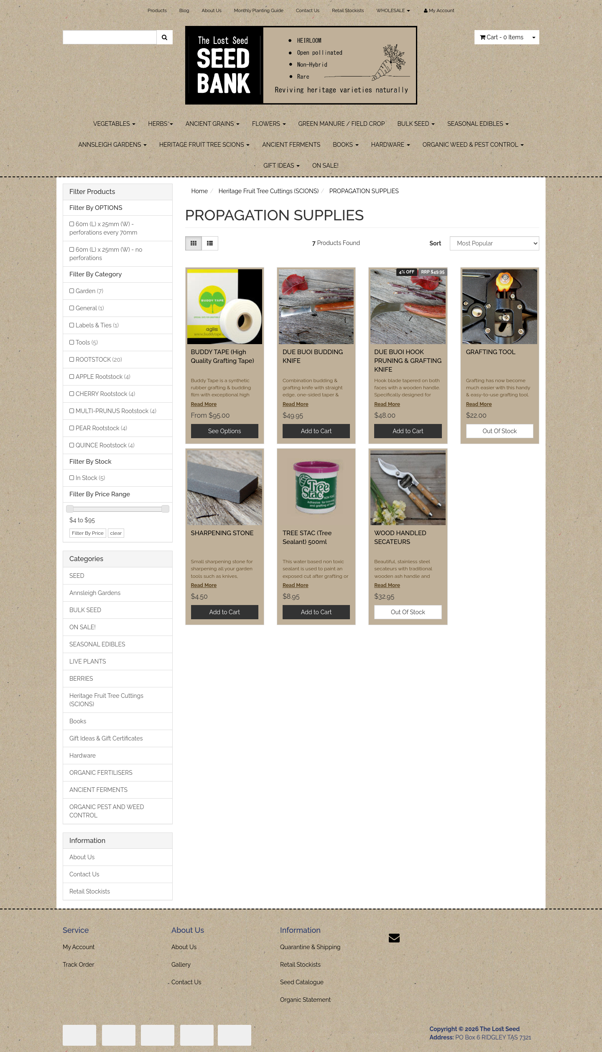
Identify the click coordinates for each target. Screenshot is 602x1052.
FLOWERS (269, 123)
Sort (435, 243)
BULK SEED (416, 123)
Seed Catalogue (302, 982)
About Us (212, 10)
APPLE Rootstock (103, 376)
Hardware (82, 755)
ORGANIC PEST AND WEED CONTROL (106, 811)
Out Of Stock (499, 431)
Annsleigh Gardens (94, 593)
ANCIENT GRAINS (213, 123)
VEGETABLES (114, 123)
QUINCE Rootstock (105, 445)
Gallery (181, 964)
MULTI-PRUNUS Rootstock (116, 411)
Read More (204, 404)
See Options (224, 431)
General (90, 308)
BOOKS (345, 144)
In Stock (90, 478)
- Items (501, 37)
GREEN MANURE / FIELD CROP (341, 123)
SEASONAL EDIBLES (478, 123)
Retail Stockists (348, 10)
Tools (87, 342)
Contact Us (307, 10)
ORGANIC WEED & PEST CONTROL (473, 144)
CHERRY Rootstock (105, 394)
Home (199, 191)
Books (77, 721)
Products (157, 10)
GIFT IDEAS (281, 165)
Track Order (78, 964)
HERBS (160, 123)
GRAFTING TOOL (490, 352)
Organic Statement (305, 999)
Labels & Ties (97, 325)
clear (116, 533)
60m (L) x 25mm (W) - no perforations (105, 253)
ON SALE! (325, 165)
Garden (89, 291)
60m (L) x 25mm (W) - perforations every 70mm (103, 228)
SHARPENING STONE (222, 533)
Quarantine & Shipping (310, 947)
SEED (76, 575)
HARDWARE (390, 144)
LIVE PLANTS (87, 661)
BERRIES (81, 678)
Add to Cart (316, 431)
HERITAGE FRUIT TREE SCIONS (204, 144)
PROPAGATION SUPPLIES (364, 191)
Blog (184, 10)
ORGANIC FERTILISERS (101, 772)
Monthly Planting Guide (258, 10)
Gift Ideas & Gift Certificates (106, 738)
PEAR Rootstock (101, 428)
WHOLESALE (393, 10)
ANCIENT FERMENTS (291, 144)
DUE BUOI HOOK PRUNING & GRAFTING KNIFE (407, 360)
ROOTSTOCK (99, 359)
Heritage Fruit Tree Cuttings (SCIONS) (106, 699)
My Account (79, 947)
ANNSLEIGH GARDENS (112, 144)
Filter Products (92, 192)
